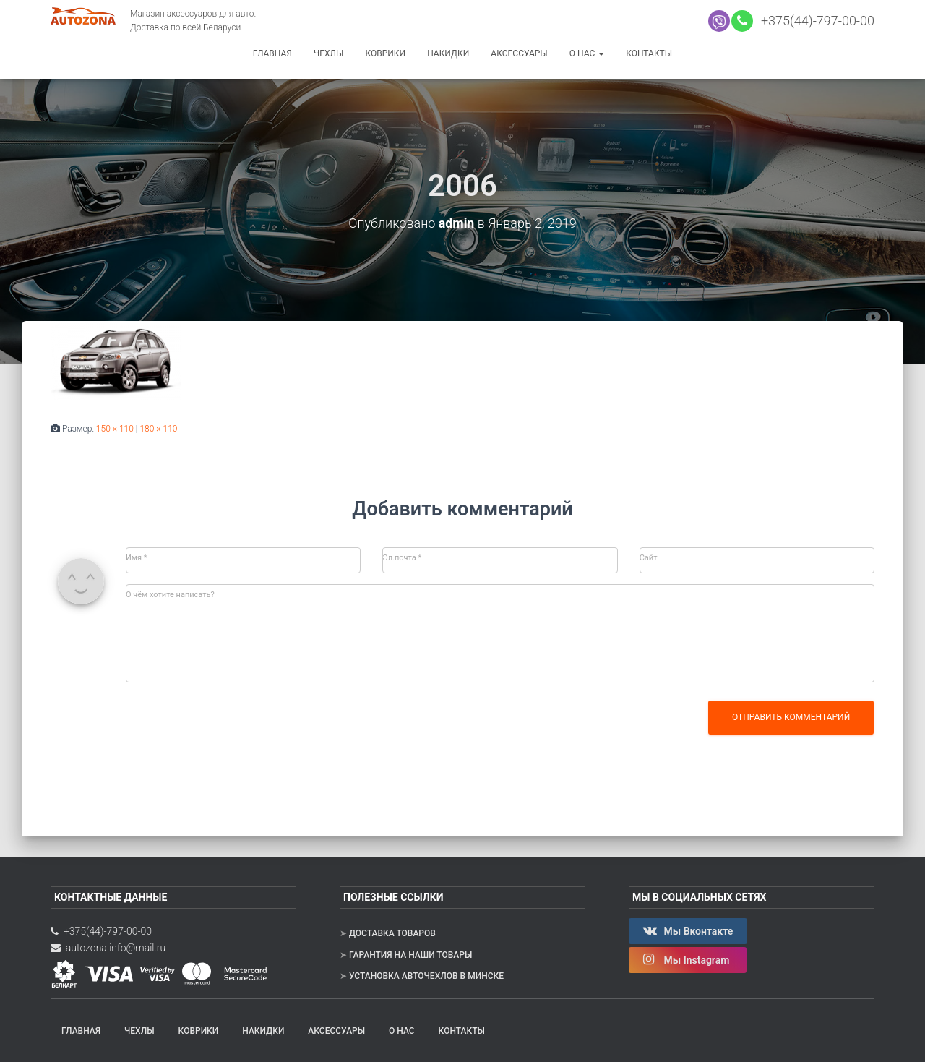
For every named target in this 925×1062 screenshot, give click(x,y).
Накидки (448, 53)
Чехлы (329, 53)
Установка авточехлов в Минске (426, 976)
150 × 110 (115, 428)
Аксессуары (519, 53)
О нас (586, 53)
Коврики (385, 53)
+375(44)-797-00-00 (814, 20)
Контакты (649, 53)
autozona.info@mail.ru (108, 947)
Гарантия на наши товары (410, 954)
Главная (272, 53)
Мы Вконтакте (688, 930)
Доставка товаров (392, 933)
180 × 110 (158, 428)
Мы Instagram (687, 959)
